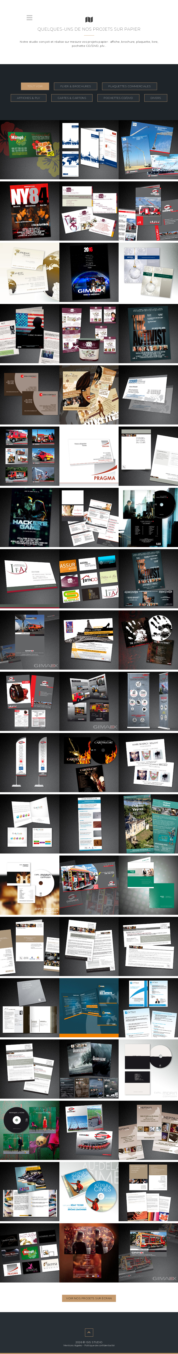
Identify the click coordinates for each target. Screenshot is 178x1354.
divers (156, 97)
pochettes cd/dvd (118, 97)
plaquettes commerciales (129, 86)
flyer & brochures (75, 86)
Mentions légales (72, 1345)
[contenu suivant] (89, 1332)
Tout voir (35, 86)
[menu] (29, 18)
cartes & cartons (72, 97)
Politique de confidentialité (99, 1345)
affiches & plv (28, 97)
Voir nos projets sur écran (89, 1298)
